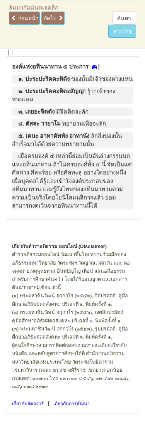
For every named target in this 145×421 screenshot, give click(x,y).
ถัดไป (53, 18)
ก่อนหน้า (25, 18)
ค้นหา (124, 18)
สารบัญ (122, 31)
